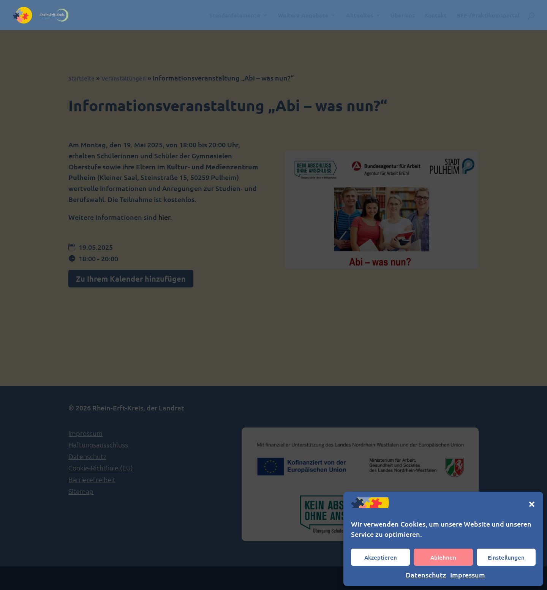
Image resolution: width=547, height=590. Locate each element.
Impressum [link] (467, 574)
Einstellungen (506, 557)
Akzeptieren (380, 557)
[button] (532, 504)
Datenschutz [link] (426, 574)
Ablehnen (443, 557)
